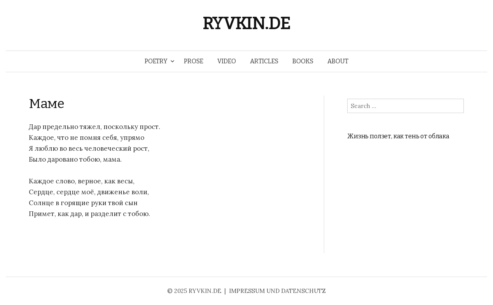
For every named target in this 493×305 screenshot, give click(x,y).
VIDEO (226, 61)
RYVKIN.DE (246, 23)
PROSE (193, 61)
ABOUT (337, 61)
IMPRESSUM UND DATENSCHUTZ (277, 291)
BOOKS (302, 61)
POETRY (156, 61)
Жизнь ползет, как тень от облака (398, 136)
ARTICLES (264, 61)
